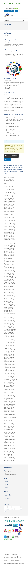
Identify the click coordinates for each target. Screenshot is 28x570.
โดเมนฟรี (6, 487)
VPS (16, 10)
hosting (5, 542)
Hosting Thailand (8, 499)
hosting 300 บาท (7, 544)
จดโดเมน (11, 10)
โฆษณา (10, 542)
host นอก (13, 545)
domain (9, 545)
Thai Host (14, 542)
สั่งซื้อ (7, 159)
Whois (20, 117)
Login (16, 8)
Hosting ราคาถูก (8, 495)
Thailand (20, 509)
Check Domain (11, 156)
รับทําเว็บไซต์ (7, 509)
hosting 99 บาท (20, 544)
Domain (6, 484)
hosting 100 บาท (14, 544)
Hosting (6, 10)
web (5, 511)
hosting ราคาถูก (19, 542)
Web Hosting (7, 494)
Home (5, 27)
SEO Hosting (7, 498)
